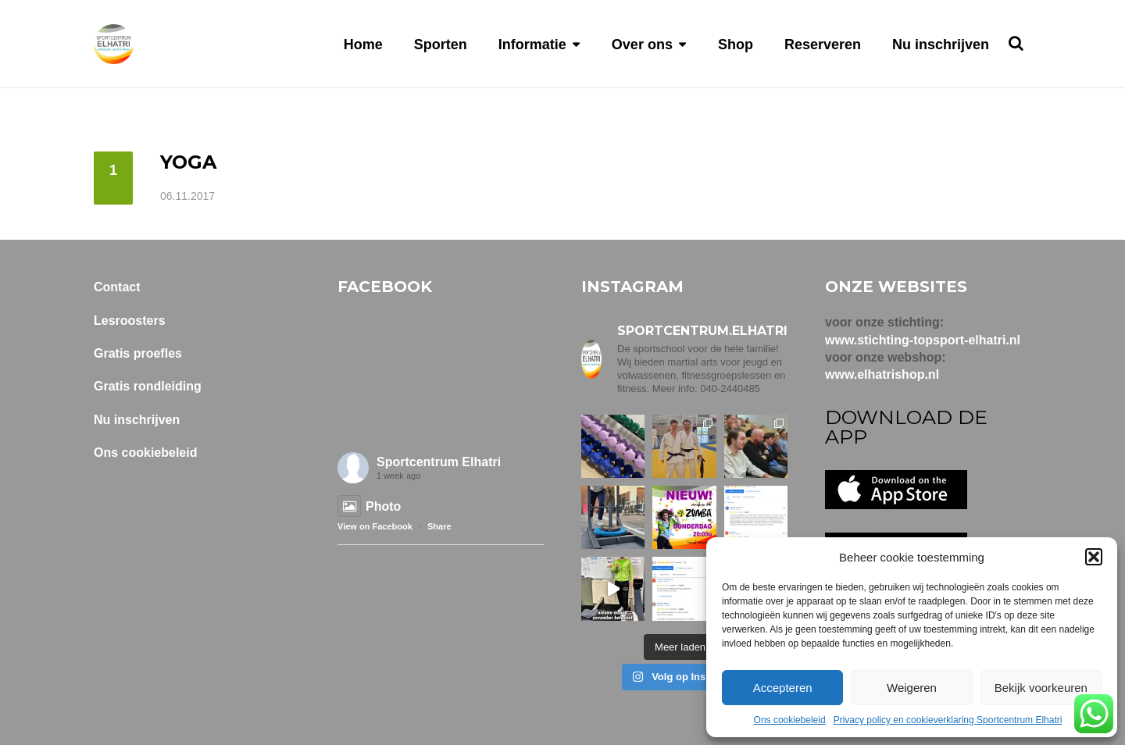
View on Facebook (375, 526)
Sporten (440, 44)
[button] (1094, 557)
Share (439, 526)
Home (363, 44)
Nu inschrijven (940, 44)
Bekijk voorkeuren (1041, 687)
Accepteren (782, 687)
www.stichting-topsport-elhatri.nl (922, 340)
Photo (369, 506)
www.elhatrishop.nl (882, 374)
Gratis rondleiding (148, 386)
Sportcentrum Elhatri (439, 462)
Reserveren (822, 44)
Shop (735, 44)
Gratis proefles (138, 353)
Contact (117, 287)
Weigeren (912, 687)
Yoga (188, 162)
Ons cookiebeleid (790, 720)
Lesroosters (130, 320)
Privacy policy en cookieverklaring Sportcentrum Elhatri (948, 720)
